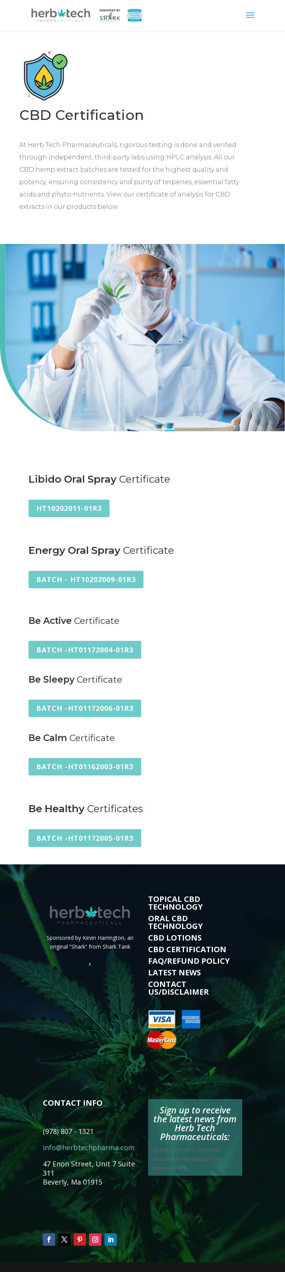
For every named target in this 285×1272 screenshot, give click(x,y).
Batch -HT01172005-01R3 (84, 838)
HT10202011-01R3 (69, 508)
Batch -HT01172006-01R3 (84, 708)
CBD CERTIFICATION (187, 949)
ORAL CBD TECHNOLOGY (175, 922)
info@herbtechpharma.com (89, 1147)
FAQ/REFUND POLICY (189, 961)
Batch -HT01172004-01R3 (84, 649)
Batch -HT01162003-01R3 (84, 766)
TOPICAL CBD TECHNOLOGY (175, 903)
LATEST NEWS (174, 972)
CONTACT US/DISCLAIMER (178, 988)
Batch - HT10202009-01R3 (86, 579)
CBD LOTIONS (175, 937)
